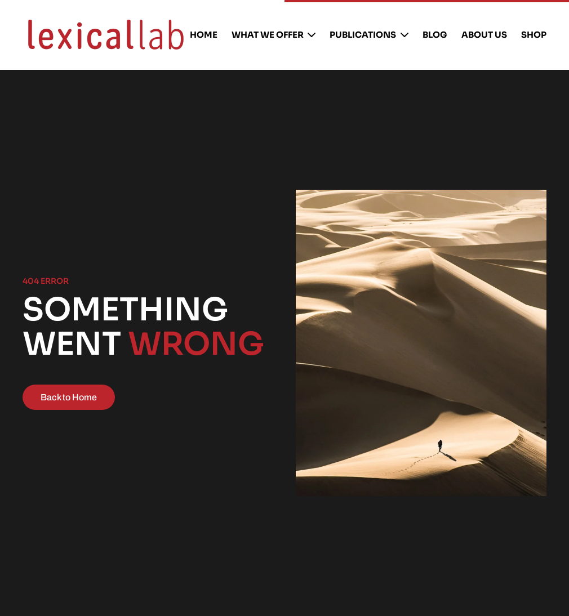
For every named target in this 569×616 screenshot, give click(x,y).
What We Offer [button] (274, 34)
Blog (435, 34)
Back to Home (69, 397)
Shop (533, 34)
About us (484, 34)
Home (203, 34)
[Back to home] (106, 35)
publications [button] (369, 34)
